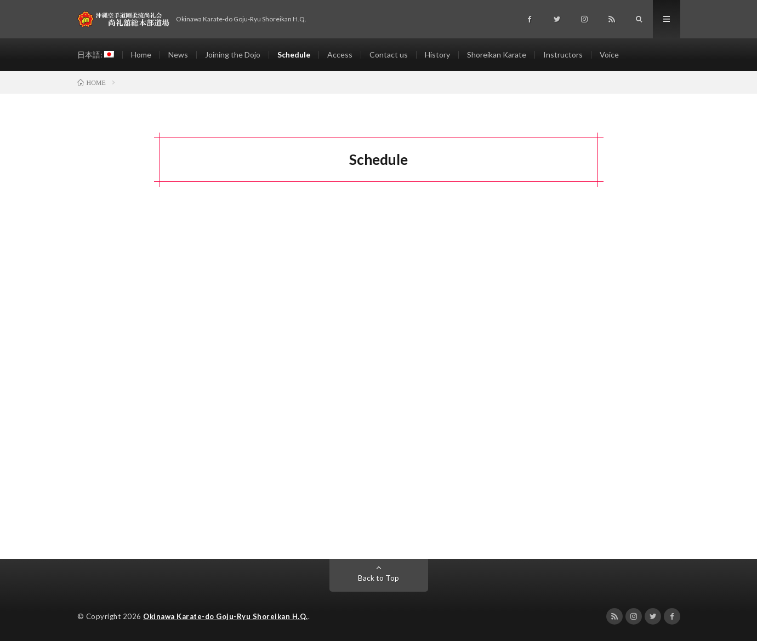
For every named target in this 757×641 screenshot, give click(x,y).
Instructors (563, 54)
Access (339, 54)
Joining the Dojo (232, 54)
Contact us (388, 54)
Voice (609, 54)
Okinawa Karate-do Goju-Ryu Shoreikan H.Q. (225, 616)
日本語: (95, 54)
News (178, 54)
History (437, 54)
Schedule (293, 54)
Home (141, 54)
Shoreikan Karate (496, 54)
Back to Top (378, 577)
